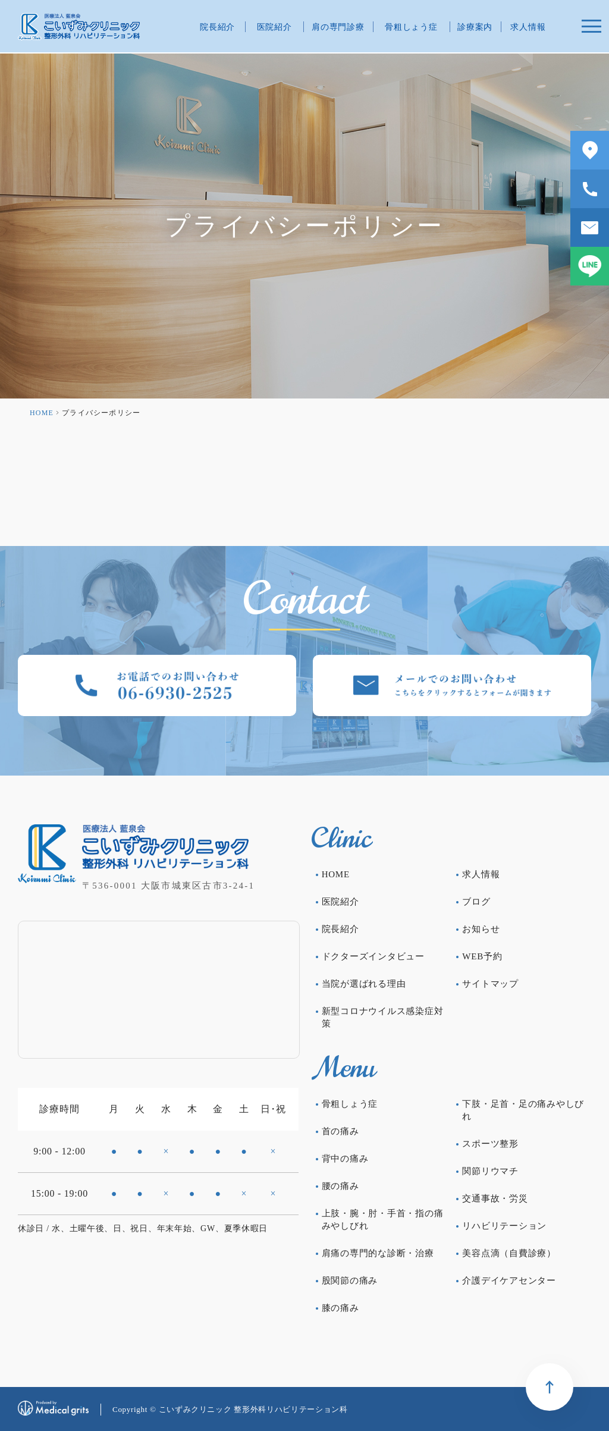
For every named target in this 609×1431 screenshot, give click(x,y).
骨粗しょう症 (411, 27)
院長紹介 (217, 27)
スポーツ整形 (490, 1143)
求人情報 (527, 27)
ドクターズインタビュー (373, 956)
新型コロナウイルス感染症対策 (383, 1017)
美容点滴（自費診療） (509, 1253)
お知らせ (481, 929)
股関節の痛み (350, 1280)
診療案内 (474, 27)
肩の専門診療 (338, 27)
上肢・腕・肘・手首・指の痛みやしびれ (383, 1220)
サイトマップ (490, 983)
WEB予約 (482, 956)
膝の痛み (340, 1308)
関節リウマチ (490, 1171)
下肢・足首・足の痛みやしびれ (523, 1110)
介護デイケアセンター (509, 1280)
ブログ (476, 901)
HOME (42, 413)
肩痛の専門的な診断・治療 (378, 1253)
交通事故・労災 (495, 1198)
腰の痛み (340, 1186)
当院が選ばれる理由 (364, 983)
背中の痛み (345, 1158)
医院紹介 (274, 27)
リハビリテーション (504, 1226)
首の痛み (340, 1131)
